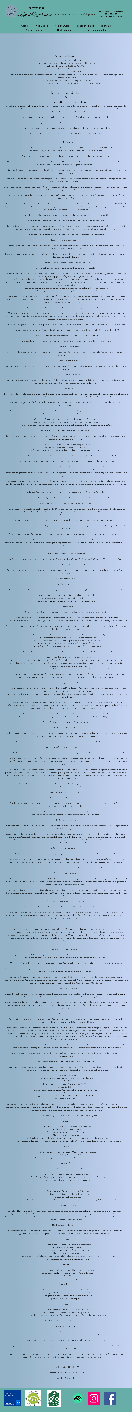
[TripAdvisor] (78, 1398)
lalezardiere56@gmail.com (111, 16)
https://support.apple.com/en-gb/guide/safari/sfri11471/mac (66, 1084)
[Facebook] (110, 1398)
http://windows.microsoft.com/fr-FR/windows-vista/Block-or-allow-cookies (66, 1078)
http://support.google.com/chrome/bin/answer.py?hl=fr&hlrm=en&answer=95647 (66, 1090)
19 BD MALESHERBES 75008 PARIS (85, 83)
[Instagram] (94, 1398)
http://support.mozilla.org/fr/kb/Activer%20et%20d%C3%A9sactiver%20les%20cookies (66, 1096)
